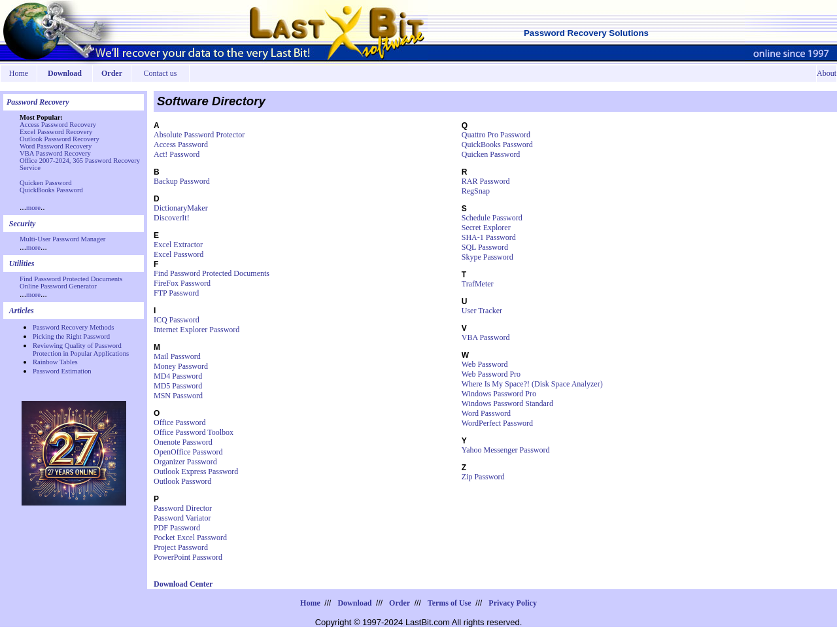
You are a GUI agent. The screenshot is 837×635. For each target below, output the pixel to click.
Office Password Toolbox (193, 432)
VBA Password (486, 337)
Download (354, 603)
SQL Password (485, 247)
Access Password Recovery (58, 124)
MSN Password (178, 395)
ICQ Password (176, 319)
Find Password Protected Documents (71, 279)
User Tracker (482, 310)
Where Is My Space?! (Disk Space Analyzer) (532, 383)
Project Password (181, 547)
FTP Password (176, 293)
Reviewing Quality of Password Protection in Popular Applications (81, 349)
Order (399, 603)
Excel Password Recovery (56, 131)
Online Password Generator (58, 286)
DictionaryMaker (181, 208)
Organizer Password (185, 461)
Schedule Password (492, 217)
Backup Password (182, 181)
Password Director (183, 508)
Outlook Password (182, 481)
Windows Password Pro (499, 393)
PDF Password (177, 527)
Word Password (486, 413)
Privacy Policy (512, 603)
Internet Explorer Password (196, 329)
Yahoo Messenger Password (506, 450)
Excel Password (178, 254)
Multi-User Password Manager (62, 239)
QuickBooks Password (51, 190)
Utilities (22, 263)
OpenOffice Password (188, 451)
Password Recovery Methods (73, 327)
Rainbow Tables (55, 362)
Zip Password (483, 476)
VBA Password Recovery (55, 153)
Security (22, 223)
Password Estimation (62, 371)
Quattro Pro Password (496, 134)
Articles (21, 310)
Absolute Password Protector (199, 134)
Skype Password (487, 257)
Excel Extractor (178, 244)
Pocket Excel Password (190, 537)
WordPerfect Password (497, 423)
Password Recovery (38, 102)
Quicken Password (46, 182)
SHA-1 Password (489, 237)
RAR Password (486, 181)
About (826, 73)
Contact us (160, 73)
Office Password (179, 422)
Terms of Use (449, 603)
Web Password (485, 364)
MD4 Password (178, 376)
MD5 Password (178, 385)
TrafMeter (478, 283)
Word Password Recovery (56, 146)
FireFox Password (182, 283)
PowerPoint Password (188, 557)
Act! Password (176, 154)
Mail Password (177, 356)
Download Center (183, 584)
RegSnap (476, 191)
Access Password (181, 144)
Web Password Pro (491, 374)
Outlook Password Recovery (59, 139)
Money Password (181, 366)
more (33, 207)
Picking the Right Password (71, 336)
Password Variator (182, 518)
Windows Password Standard (507, 403)
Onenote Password (183, 442)
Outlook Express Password (196, 471)
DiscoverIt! (172, 217)
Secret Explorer (486, 227)
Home (18, 73)
